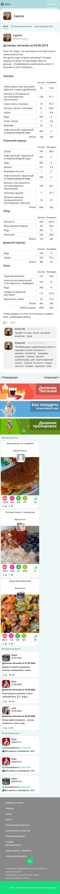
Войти (52, 4)
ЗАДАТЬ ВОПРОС (13, 850)
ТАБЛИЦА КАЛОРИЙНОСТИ (18, 825)
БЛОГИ (9, 814)
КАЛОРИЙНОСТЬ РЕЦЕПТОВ (18, 831)
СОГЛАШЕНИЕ (12, 856)
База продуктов (43, 26)
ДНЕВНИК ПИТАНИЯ (14, 803)
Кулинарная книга (21, 26)
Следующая (51, 377)
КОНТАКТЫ (26, 850)
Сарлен (19, 16)
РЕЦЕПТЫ (10, 808)
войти (26, 316)
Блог (5, 26)
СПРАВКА (10, 842)
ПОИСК (9, 819)
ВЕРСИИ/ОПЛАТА (13, 845)
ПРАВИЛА (23, 856)
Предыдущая (9, 377)
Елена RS (20, 328)
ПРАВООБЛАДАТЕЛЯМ (15, 836)
